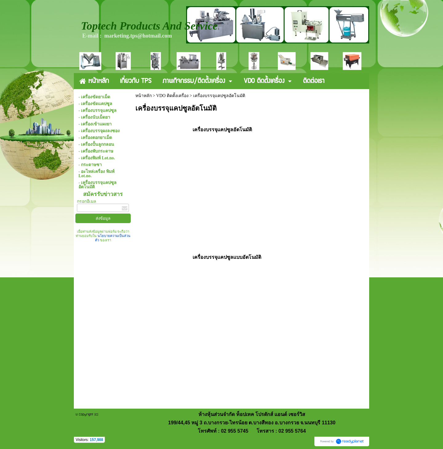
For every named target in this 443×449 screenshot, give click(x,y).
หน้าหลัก (143, 95)
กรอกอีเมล (86, 201)
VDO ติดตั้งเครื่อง (172, 95)
